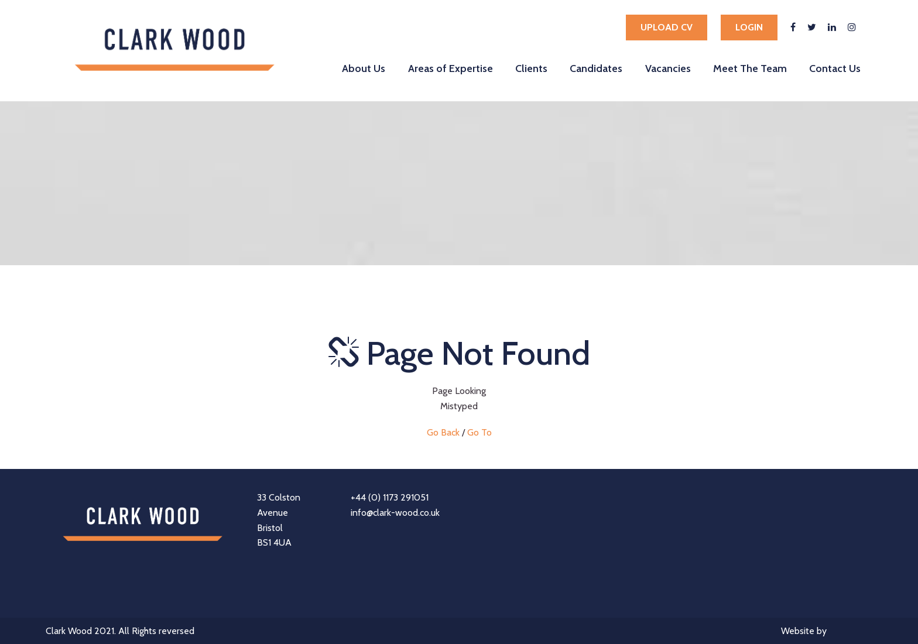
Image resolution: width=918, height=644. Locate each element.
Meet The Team (750, 68)
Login (749, 27)
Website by (826, 632)
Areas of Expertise (450, 68)
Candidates (596, 68)
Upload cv (666, 27)
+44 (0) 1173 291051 (390, 497)
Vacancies (668, 68)
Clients (531, 68)
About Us (363, 68)
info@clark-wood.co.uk (395, 512)
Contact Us (835, 68)
